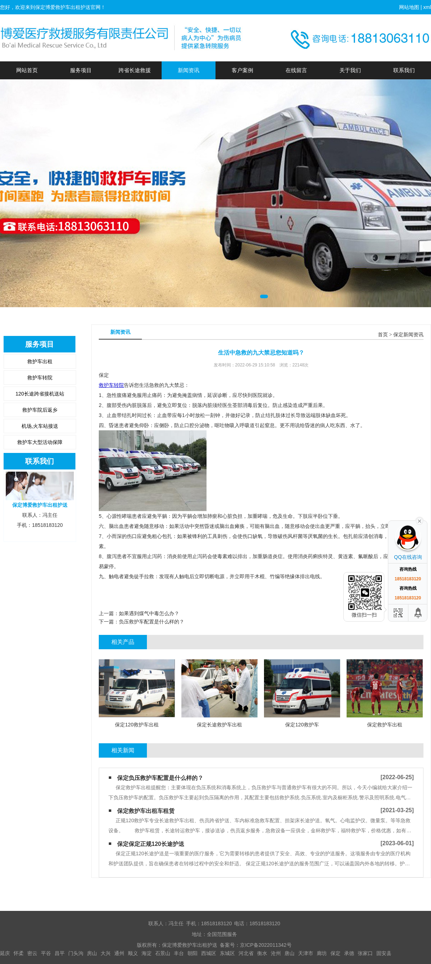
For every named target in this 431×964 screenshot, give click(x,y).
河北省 (246, 953)
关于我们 (350, 70)
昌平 (60, 953)
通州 (119, 953)
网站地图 (409, 7)
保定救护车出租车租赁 (146, 811)
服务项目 (81, 70)
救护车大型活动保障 (39, 442)
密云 (32, 953)
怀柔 (19, 953)
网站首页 (27, 70)
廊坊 (322, 953)
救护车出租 (39, 361)
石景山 (162, 953)
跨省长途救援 (135, 70)
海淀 (147, 953)
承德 (349, 953)
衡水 (262, 953)
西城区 (208, 953)
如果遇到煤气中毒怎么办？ (149, 613)
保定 (335, 953)
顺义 (133, 953)
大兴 (106, 953)
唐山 (289, 953)
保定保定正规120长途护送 (150, 844)
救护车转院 (39, 377)
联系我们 (404, 70)
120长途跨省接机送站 (39, 394)
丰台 (179, 953)
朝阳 (192, 953)
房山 (92, 953)
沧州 (276, 953)
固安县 (383, 953)
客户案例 (242, 70)
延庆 (5, 953)
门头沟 (75, 953)
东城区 (227, 953)
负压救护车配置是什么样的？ (151, 621)
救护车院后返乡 (39, 410)
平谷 (46, 953)
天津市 (305, 953)
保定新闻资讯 (408, 334)
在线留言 (296, 70)
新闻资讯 (188, 70)
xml (427, 7)
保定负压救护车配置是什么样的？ (160, 778)
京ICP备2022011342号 (265, 945)
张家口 (365, 953)
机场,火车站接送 (40, 426)
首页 (383, 334)
